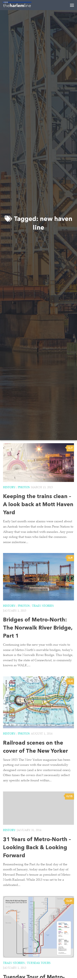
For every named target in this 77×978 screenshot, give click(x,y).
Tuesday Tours (38, 963)
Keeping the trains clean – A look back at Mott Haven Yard (38, 505)
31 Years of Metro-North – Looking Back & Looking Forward (37, 848)
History (9, 487)
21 (69, 901)
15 (69, 796)
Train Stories (43, 606)
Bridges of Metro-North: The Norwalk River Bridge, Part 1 (37, 628)
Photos (24, 487)
